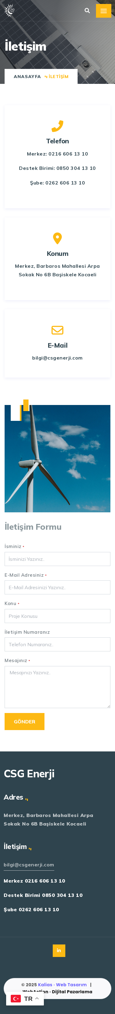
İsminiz (15, 546)
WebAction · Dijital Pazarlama (58, 992)
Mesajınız (17, 660)
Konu (12, 603)
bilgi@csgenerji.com (29, 865)
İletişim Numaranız (27, 632)
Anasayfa (27, 76)
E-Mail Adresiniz (26, 575)
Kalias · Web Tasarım (63, 985)
